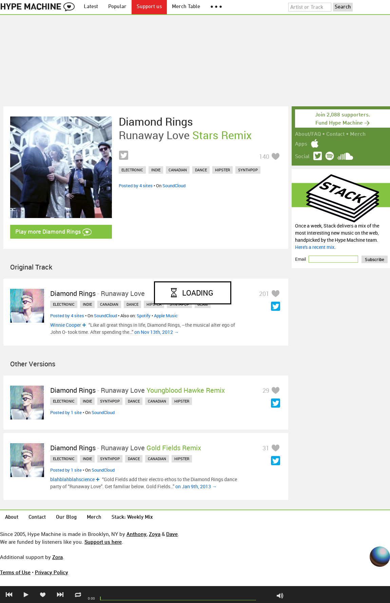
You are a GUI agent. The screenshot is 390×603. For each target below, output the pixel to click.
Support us (149, 6)
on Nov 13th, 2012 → (156, 332)
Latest (91, 6)
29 (265, 390)
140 (264, 156)
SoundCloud (174, 185)
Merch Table (186, 6)
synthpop (248, 169)
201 (264, 293)
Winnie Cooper (65, 325)
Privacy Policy (51, 572)
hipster (222, 169)
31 (265, 448)
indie (155, 169)
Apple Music (166, 316)
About (11, 517)
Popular (117, 6)
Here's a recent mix (314, 247)
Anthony (136, 534)
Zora (57, 557)
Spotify (144, 316)
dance (201, 169)
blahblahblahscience (72, 479)
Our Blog (66, 517)
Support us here (103, 541)
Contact (335, 134)
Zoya (154, 534)
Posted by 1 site (66, 412)
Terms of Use (15, 572)
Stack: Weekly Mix (132, 517)
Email (301, 259)
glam (202, 304)
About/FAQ (308, 134)
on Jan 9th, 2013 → (196, 486)
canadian (178, 169)
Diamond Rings (156, 121)
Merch (358, 134)
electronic (132, 169)
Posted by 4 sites (136, 185)
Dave (172, 534)
